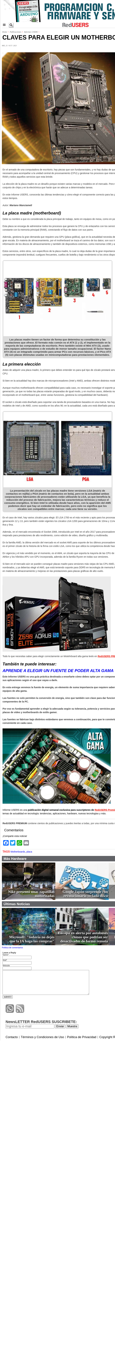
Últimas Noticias (17, 904)
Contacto (12, 1037)
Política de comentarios (12, 947)
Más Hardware (15, 859)
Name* (6, 955)
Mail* (5, 960)
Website (6, 965)
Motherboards (17, 851)
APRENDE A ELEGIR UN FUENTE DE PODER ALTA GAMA (58, 670)
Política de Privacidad (81, 1037)
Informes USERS (31, 32)
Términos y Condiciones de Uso (42, 1037)
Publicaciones (15, 32)
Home (4, 32)
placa (29, 851)
